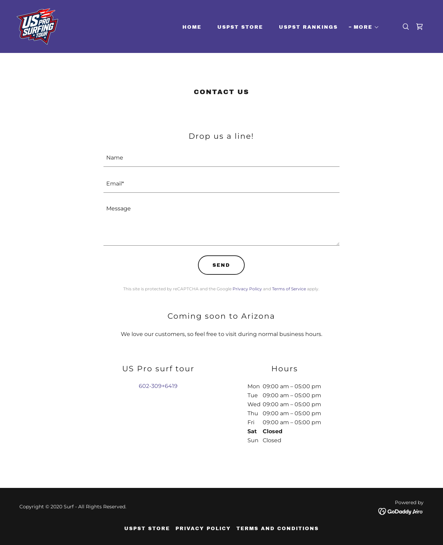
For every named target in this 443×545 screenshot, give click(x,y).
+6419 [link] (170, 386)
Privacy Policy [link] (247, 288)
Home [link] (191, 27)
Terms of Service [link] (289, 288)
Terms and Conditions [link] (277, 528)
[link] (37, 26)
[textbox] (221, 158)
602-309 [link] (150, 386)
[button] (364, 27)
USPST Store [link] (240, 27)
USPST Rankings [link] (308, 27)
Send (221, 265)
